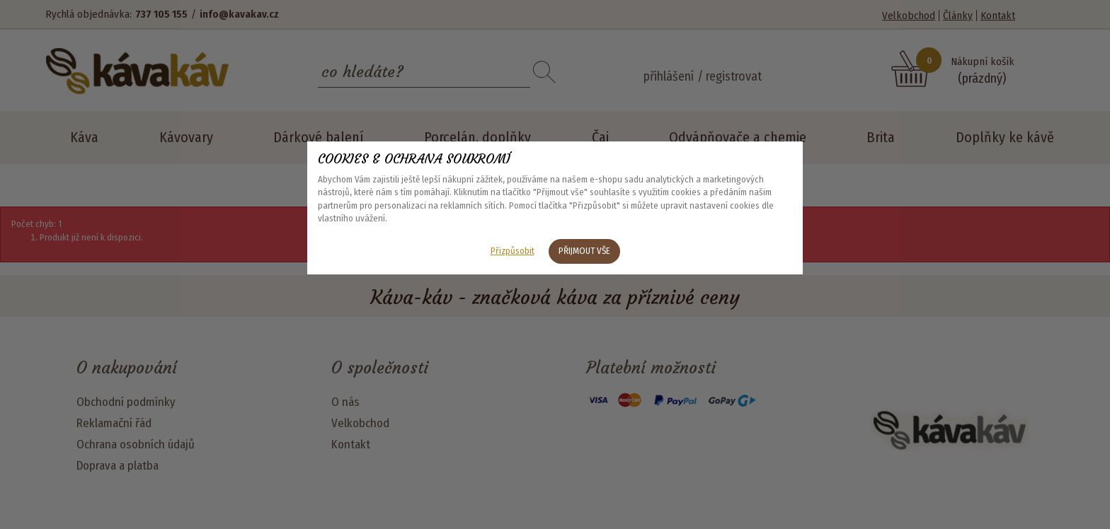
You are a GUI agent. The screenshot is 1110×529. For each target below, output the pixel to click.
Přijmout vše (584, 250)
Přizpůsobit (512, 250)
